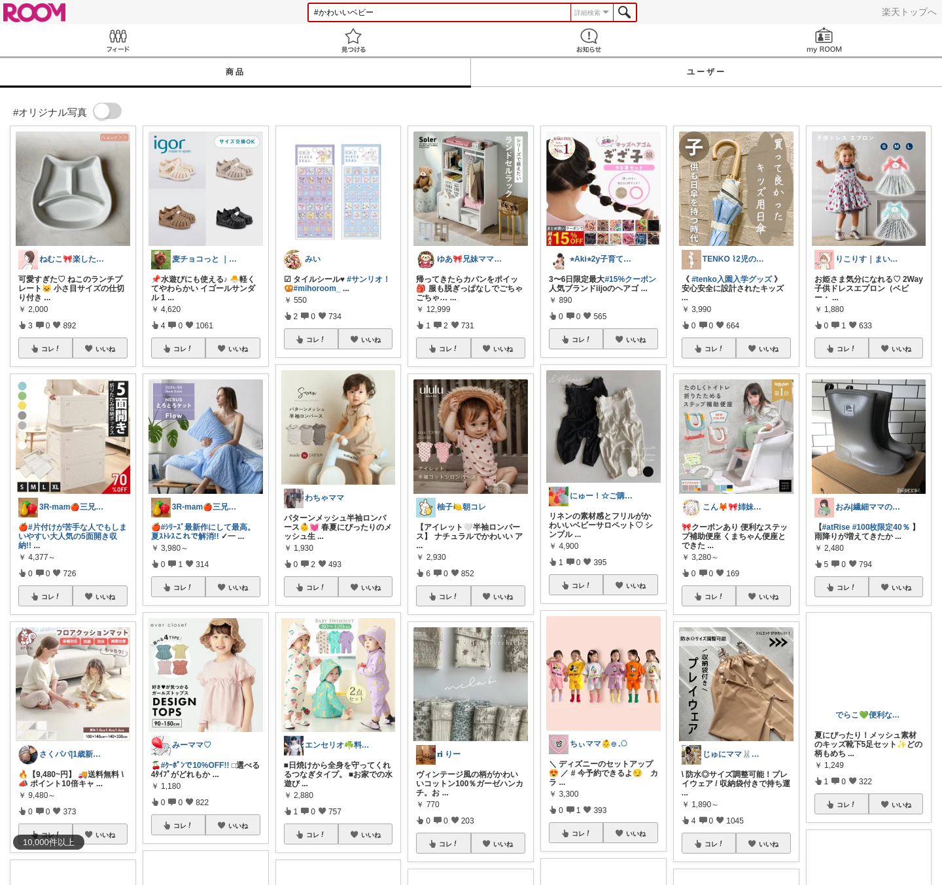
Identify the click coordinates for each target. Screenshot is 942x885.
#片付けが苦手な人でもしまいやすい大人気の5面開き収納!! (72, 536)
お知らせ (588, 40)
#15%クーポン (630, 279)
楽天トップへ (909, 12)
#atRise (836, 527)
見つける (353, 40)
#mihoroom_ (317, 288)
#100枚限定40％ (881, 527)
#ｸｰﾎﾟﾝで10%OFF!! (195, 765)
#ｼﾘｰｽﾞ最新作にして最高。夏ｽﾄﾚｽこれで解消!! (203, 532)
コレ (51, 348)
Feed (118, 40)
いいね (105, 348)
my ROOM (824, 40)
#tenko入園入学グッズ (731, 279)
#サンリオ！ (369, 279)
